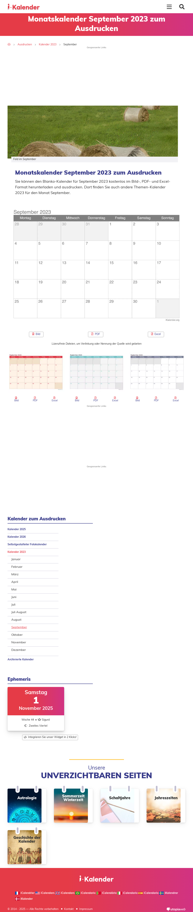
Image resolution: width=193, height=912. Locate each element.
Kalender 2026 (17, 537)
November (18, 642)
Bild (36, 334)
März (14, 574)
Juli (13, 604)
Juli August (18, 612)
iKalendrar (168, 893)
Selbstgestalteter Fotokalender (27, 544)
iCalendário (106, 893)
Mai (14, 589)
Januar (16, 559)
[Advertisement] (96, 75)
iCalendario (85, 893)
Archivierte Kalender (21, 659)
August (16, 619)
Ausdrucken (25, 44)
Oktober (17, 635)
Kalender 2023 (47, 44)
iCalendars (45, 893)
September (19, 627)
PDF (95, 334)
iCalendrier (25, 893)
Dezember (18, 650)
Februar (16, 567)
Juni (13, 597)
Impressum (86, 909)
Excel (156, 334)
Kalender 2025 (17, 529)
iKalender (24, 898)
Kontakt (69, 909)
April (14, 582)
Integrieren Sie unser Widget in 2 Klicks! (50, 737)
